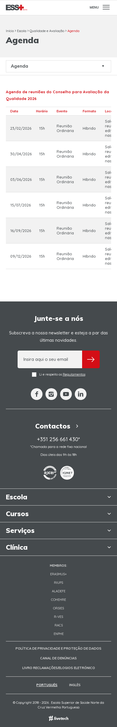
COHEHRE (58, 600)
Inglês (75, 685)
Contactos (58, 426)
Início (10, 31)
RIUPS (58, 583)
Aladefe (58, 591)
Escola (21, 31)
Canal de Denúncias (58, 658)
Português (46, 685)
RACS (59, 625)
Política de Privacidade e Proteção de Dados (58, 648)
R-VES (58, 617)
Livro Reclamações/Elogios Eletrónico (58, 668)
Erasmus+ (58, 574)
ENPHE (59, 634)
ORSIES (58, 608)
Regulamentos (74, 374)
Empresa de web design (58, 718)
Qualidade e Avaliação (47, 31)
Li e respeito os (58, 374)
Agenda (73, 31)
